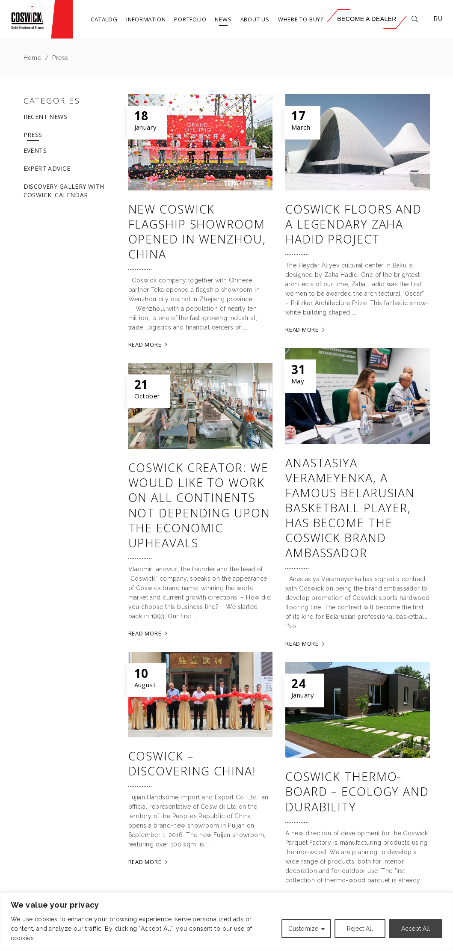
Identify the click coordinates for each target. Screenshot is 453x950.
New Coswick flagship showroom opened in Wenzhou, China (197, 231)
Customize (303, 928)
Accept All (415, 928)
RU (438, 18)
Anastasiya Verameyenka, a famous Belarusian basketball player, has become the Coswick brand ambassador (350, 508)
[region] (226, 921)
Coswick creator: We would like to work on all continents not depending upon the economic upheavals (199, 505)
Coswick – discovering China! (192, 763)
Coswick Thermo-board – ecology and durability (357, 791)
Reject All (360, 928)
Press (33, 135)
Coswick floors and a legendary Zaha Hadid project (353, 224)
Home (32, 57)
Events (35, 150)
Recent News (46, 117)
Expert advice (47, 168)
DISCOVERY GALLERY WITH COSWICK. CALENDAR (64, 190)
